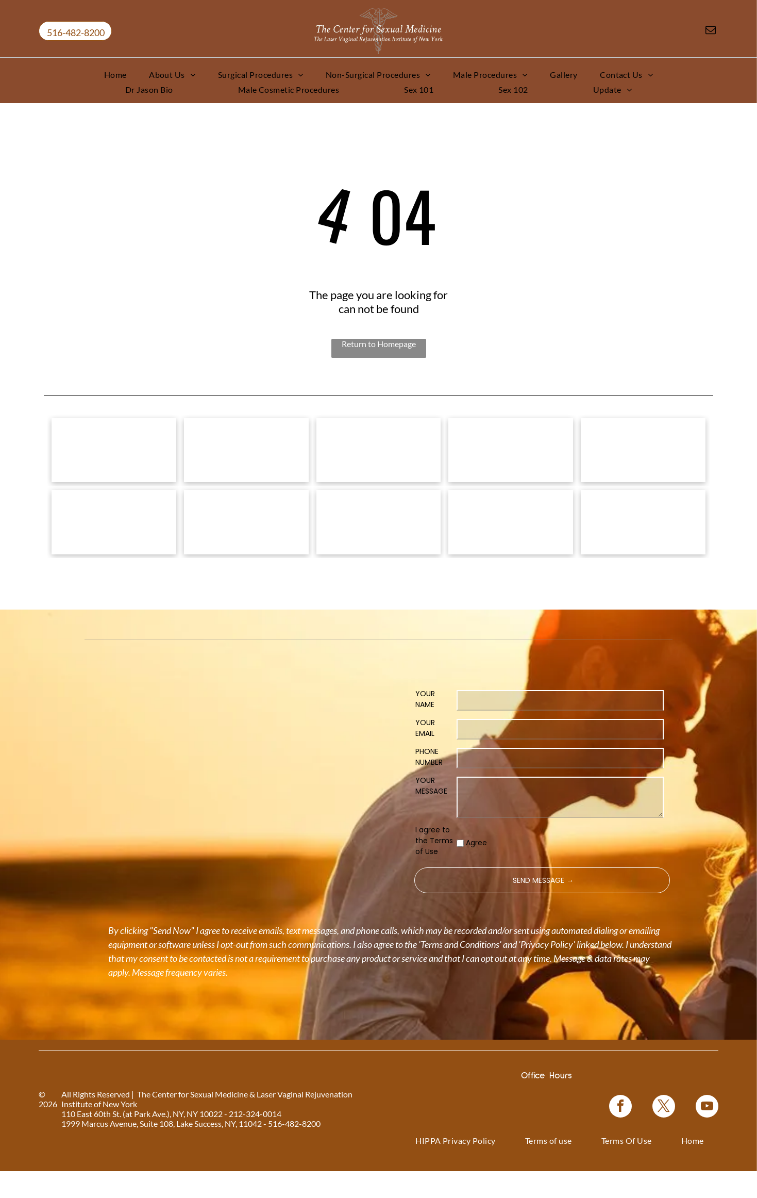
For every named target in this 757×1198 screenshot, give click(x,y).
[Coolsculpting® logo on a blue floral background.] (643, 457)
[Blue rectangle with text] (510, 542)
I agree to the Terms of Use (434, 867)
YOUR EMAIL (425, 754)
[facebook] (620, 1134)
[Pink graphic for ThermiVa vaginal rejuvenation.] (114, 542)
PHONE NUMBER (429, 783)
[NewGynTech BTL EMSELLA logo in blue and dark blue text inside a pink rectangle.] (643, 542)
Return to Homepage (379, 344)
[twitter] (663, 1134)
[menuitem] (115, 74)
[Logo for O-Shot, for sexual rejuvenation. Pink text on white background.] (246, 542)
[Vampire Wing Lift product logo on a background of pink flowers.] (246, 457)
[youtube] (707, 1134)
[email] (710, 31)
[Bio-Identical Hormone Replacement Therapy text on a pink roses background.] (510, 457)
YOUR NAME (425, 725)
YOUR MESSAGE (431, 812)
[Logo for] (114, 457)
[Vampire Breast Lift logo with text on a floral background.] (378, 457)
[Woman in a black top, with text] (378, 542)
